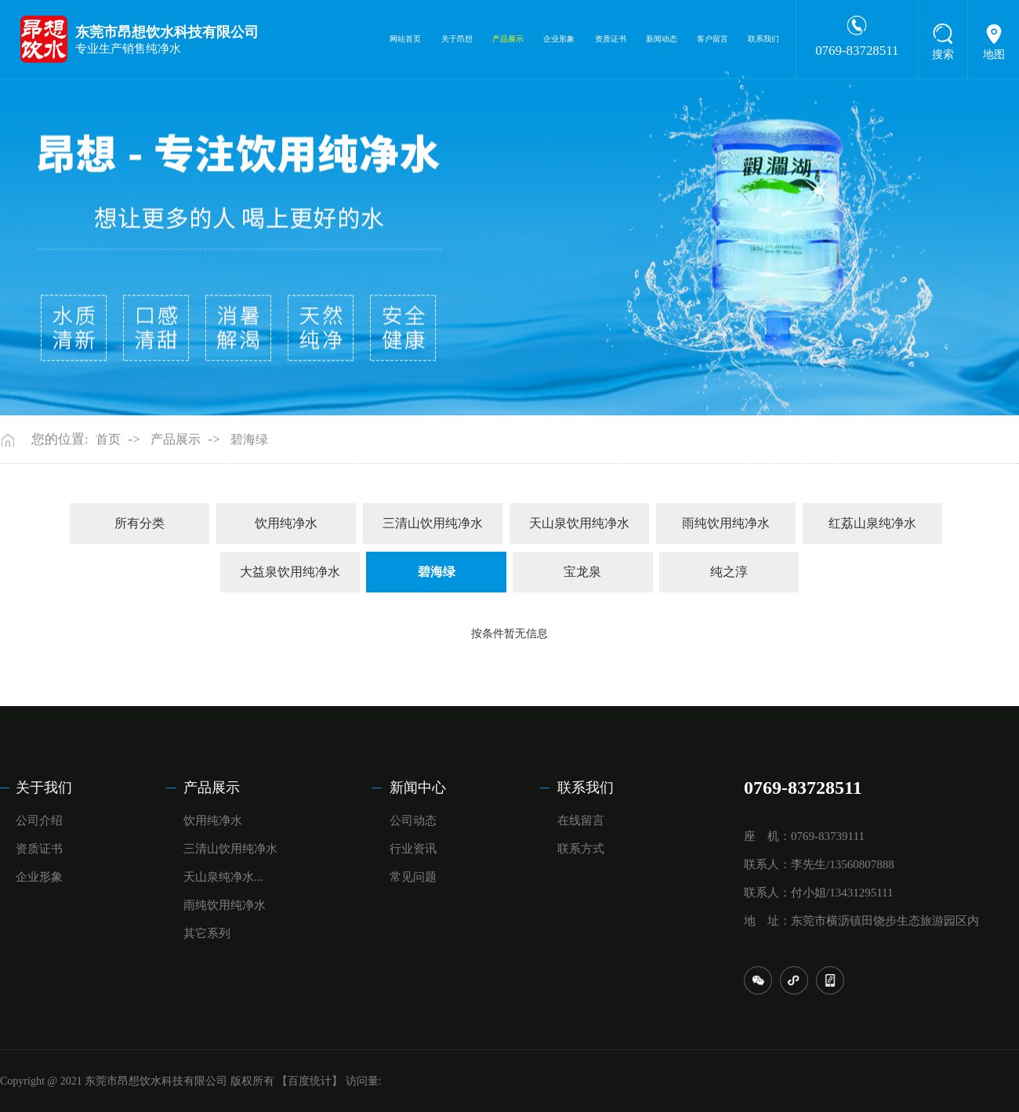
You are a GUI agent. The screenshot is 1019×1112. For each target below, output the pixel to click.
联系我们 (763, 38)
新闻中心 (418, 787)
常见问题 (413, 877)
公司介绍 (39, 820)
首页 (108, 439)
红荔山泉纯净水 (872, 523)
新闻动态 (661, 38)
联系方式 (580, 848)
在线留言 (580, 820)
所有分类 (139, 523)
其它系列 (206, 933)
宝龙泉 (582, 571)
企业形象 (559, 38)
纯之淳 (729, 571)
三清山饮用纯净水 (433, 523)
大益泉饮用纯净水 (290, 571)
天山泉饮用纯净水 (579, 523)
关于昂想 (457, 38)
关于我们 (44, 787)
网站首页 (405, 38)
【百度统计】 (310, 1081)
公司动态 (413, 820)
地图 (994, 54)
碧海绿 (249, 439)
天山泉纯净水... (223, 877)
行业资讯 (413, 848)
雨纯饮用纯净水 (726, 523)
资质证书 (610, 38)
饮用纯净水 (286, 523)
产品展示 (508, 38)
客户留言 (712, 38)
